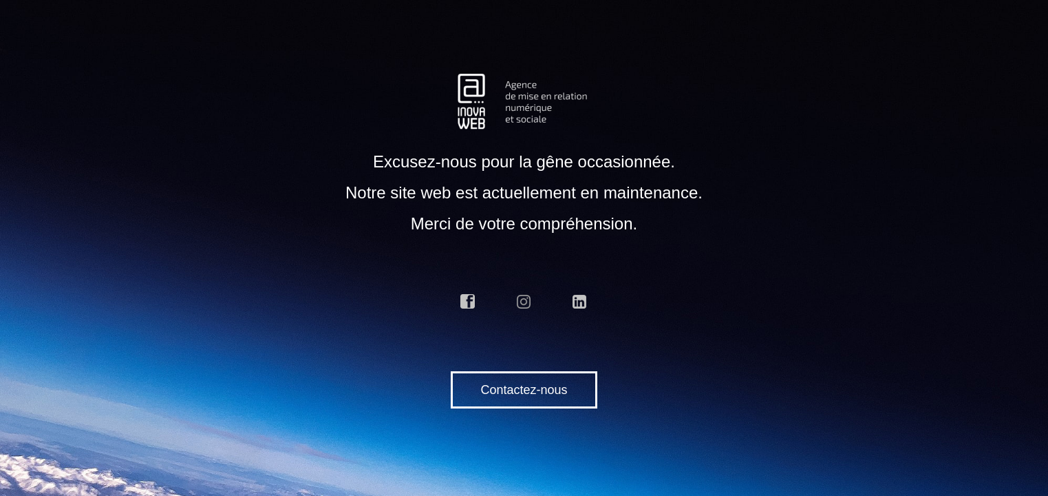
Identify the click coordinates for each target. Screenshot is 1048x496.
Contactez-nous (523, 390)
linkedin (580, 301)
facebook (467, 301)
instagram (524, 301)
